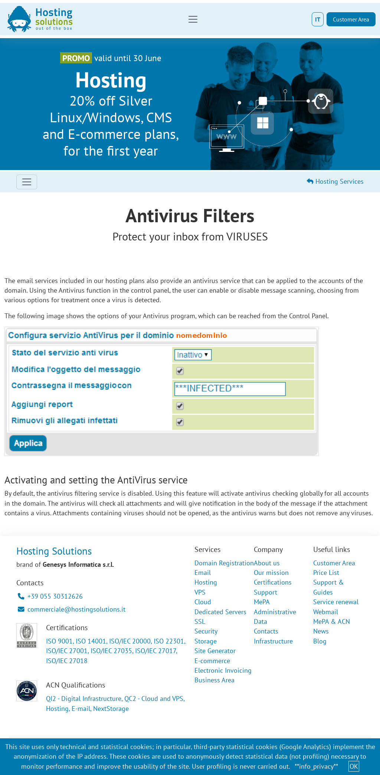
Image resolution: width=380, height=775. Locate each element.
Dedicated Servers (220, 612)
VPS (200, 592)
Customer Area (351, 19)
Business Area (214, 680)
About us (267, 563)
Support (265, 592)
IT (317, 19)
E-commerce (212, 660)
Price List (326, 572)
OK (354, 766)
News (321, 631)
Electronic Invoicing (223, 670)
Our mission (271, 572)
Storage (205, 641)
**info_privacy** (316, 766)
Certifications (273, 582)
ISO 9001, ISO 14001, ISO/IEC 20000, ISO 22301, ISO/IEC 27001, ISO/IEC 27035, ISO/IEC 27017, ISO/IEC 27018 (115, 651)
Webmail (325, 612)
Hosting (205, 582)
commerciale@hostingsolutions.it (71, 609)
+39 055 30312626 (50, 596)
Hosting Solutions (54, 551)
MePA (262, 602)
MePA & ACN (331, 621)
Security (205, 631)
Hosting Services (335, 181)
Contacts (266, 631)
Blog (320, 641)
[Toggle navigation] (193, 19)
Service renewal (335, 602)
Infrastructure (273, 641)
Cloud (202, 602)
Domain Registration (224, 563)
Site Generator (215, 650)
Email (202, 572)
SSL (199, 621)
